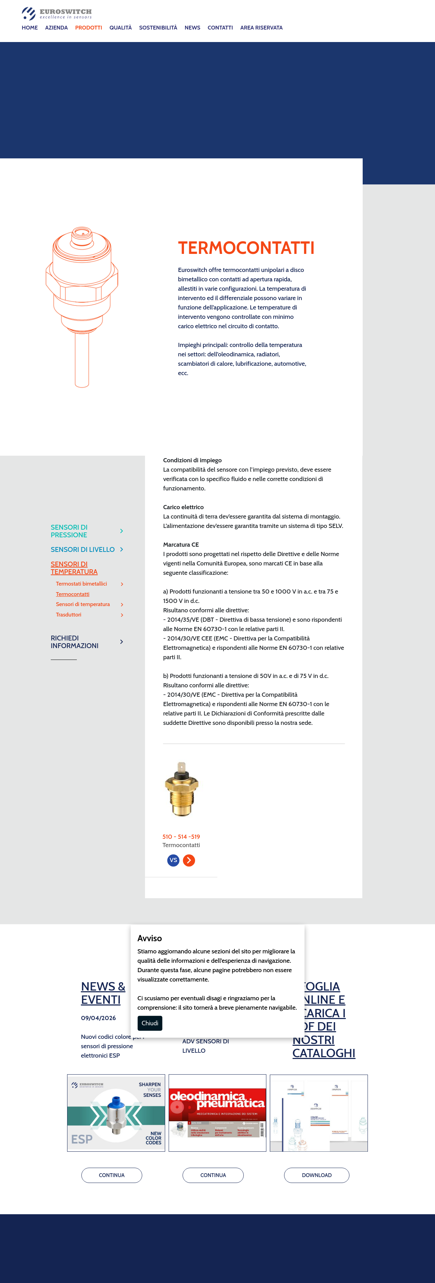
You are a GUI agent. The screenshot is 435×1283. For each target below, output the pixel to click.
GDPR (231, 1131)
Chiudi (150, 683)
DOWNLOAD (317, 836)
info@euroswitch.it (207, 1057)
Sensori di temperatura (83, 265)
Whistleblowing (261, 1149)
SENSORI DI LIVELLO (83, 210)
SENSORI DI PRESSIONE (69, 191)
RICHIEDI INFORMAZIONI (74, 302)
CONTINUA (112, 836)
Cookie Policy (200, 1131)
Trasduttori (68, 275)
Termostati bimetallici (81, 244)
